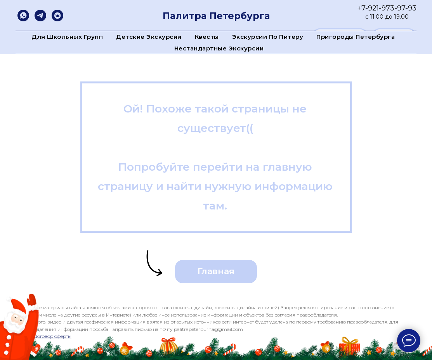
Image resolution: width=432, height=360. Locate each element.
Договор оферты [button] (52, 336)
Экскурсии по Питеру (268, 36)
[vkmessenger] (57, 15)
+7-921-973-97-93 (386, 8)
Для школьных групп (67, 36)
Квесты (207, 36)
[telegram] (40, 15)
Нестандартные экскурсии (219, 48)
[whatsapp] (23, 15)
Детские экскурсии (149, 36)
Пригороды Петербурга (355, 36)
